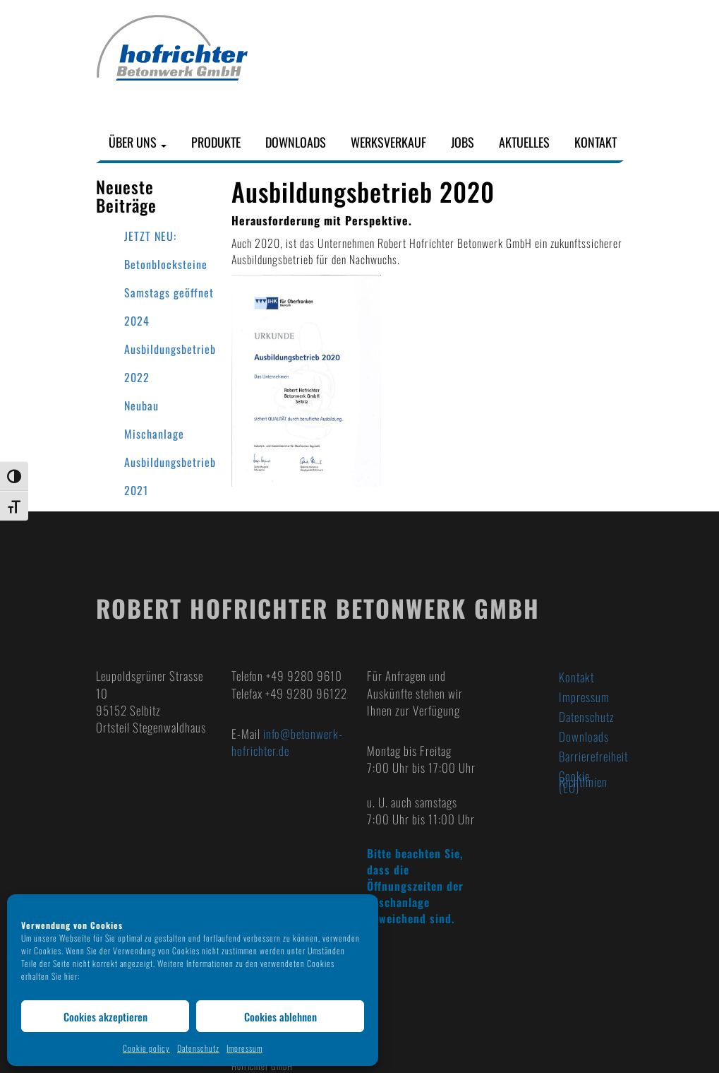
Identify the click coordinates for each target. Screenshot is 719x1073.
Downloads (295, 142)
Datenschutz (198, 1048)
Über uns (138, 142)
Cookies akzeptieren (105, 1016)
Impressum (244, 1048)
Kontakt (595, 142)
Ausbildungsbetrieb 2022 (170, 363)
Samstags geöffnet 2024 (169, 306)
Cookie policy (146, 1048)
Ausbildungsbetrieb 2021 (170, 476)
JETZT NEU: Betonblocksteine (165, 250)
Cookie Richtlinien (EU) (583, 781)
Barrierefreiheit (591, 756)
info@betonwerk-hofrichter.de (287, 742)
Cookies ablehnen (280, 1016)
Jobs (462, 142)
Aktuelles (524, 142)
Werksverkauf (388, 142)
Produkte (216, 142)
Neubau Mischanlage (154, 419)
